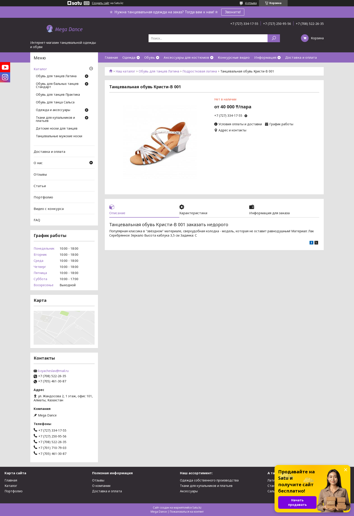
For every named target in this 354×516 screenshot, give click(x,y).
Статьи (40, 185)
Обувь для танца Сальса (55, 102)
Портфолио (43, 197)
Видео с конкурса (49, 208)
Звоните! (233, 11)
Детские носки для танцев (56, 128)
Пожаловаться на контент (187, 512)
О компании (101, 485)
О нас (38, 162)
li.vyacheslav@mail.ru (53, 371)
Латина (273, 480)
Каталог (40, 69)
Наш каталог (125, 71)
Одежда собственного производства (209, 480)
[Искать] (274, 38)
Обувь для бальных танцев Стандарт (57, 85)
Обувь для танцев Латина (159, 71)
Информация (265, 57)
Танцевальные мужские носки (59, 136)
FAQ (37, 220)
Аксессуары (189, 491)
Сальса (273, 491)
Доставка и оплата (301, 57)
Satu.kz (196, 507)
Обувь (149, 57)
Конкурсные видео (234, 57)
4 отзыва (251, 3)
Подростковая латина (199, 71)
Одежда (128, 57)
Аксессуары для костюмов (186, 57)
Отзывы (40, 174)
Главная (111, 57)
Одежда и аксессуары (53, 110)
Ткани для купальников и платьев (55, 119)
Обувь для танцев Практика (58, 95)
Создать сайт (100, 3)
